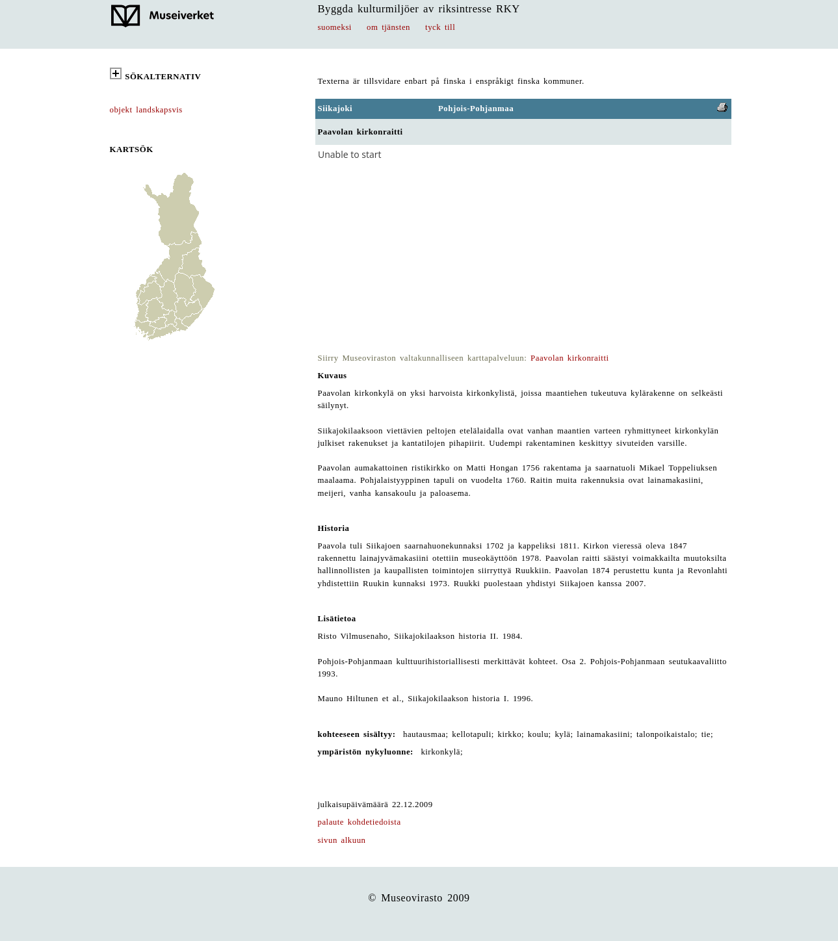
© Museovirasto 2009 (419, 897)
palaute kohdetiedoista (359, 822)
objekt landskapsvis (146, 109)
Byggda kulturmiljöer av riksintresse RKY (419, 9)
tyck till (440, 27)
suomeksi (335, 27)
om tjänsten (388, 27)
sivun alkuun (342, 840)
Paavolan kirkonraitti (569, 358)
